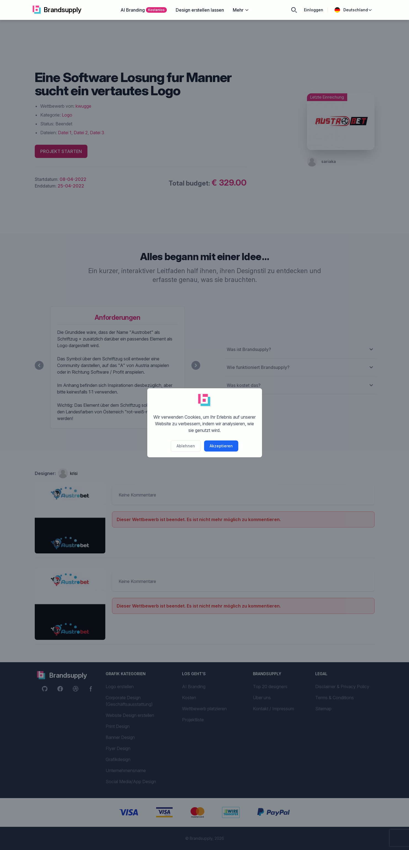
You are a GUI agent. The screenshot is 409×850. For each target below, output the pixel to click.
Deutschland (353, 10)
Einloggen (313, 9)
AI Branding (144, 10)
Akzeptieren (221, 446)
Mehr (241, 10)
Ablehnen (186, 446)
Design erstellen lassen (200, 10)
